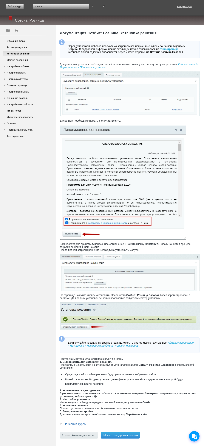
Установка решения (18, 53)
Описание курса (16, 41)
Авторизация (184, 6)
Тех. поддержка (15, 136)
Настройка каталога (18, 91)
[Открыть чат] (194, 436)
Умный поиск (14, 110)
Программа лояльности (20, 129)
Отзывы (11, 123)
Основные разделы (18, 98)
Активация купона (17, 47)
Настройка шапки (16, 72)
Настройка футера (17, 79)
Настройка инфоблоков (20, 104)
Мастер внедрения (17, 60)
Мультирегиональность (20, 117)
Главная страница (17, 85)
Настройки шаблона (18, 66)
